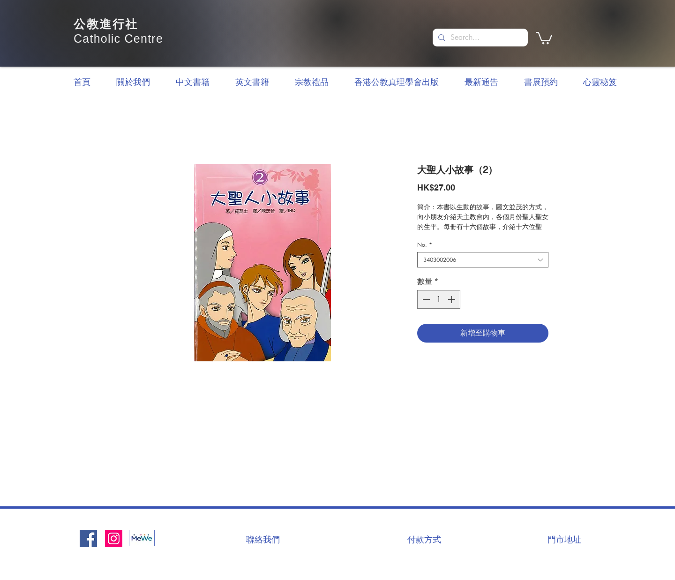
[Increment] (452, 299)
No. (424, 244)
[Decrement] (425, 299)
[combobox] (482, 259)
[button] (544, 37)
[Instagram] (113, 538)
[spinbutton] (439, 299)
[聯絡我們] (263, 539)
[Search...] (479, 37)
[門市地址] (564, 539)
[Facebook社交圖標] (88, 538)
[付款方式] (424, 539)
